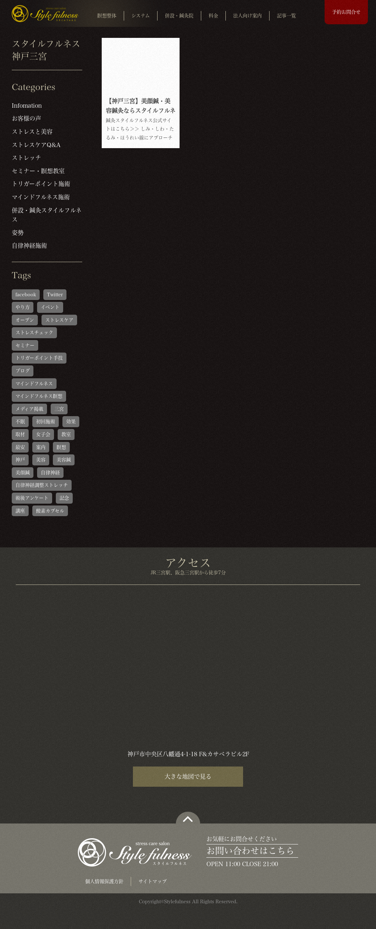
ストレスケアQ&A (36, 145)
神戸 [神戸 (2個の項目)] (20, 459)
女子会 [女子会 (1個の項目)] (43, 434)
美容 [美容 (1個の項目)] (41, 459)
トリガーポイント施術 (41, 184)
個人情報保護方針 (104, 881)
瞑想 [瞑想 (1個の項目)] (61, 447)
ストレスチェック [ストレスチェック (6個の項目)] (34, 332)
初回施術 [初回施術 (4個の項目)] (45, 421)
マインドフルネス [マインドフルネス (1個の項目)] (34, 383)
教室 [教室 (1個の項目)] (66, 434)
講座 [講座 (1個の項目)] (20, 510)
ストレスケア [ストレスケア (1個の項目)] (59, 320)
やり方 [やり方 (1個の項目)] (22, 307)
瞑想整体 (106, 15)
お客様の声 (26, 118)
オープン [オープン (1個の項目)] (24, 320)
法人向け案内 (247, 15)
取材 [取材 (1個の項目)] (20, 434)
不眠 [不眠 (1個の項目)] (20, 421)
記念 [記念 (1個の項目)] (64, 498)
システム (140, 15)
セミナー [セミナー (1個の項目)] (25, 345)
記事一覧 (286, 15)
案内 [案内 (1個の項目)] (41, 447)
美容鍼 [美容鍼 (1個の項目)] (64, 459)
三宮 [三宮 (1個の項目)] (59, 409)
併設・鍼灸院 (179, 15)
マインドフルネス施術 (41, 197)
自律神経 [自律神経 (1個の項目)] (50, 472)
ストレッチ (26, 158)
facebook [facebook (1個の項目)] (25, 294)
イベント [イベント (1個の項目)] (50, 307)
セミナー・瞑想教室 (38, 171)
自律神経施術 (29, 246)
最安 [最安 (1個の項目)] (20, 447)
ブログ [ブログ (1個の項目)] (22, 370)
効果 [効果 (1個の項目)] (71, 421)
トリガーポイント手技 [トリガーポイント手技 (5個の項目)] (39, 357)
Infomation (27, 105)
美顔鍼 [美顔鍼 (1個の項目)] (22, 472)
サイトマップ (152, 881)
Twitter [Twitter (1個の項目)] (55, 294)
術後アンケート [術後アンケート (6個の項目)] (31, 498)
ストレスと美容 (32, 132)
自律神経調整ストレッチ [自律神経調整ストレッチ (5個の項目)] (41, 485)
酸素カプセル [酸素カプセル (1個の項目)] (50, 510)
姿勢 (18, 233)
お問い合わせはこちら (250, 850)
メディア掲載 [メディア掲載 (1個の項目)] (29, 409)
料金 (213, 15)
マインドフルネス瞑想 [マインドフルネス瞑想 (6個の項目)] (38, 396)
